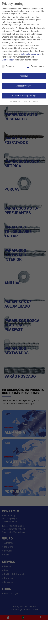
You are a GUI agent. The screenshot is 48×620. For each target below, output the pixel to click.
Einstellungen (8, 60)
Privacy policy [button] (27, 101)
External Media (35, 66)
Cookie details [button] (15, 101)
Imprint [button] (35, 101)
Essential (8, 66)
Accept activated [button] (24, 86)
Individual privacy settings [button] (24, 95)
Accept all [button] (24, 76)
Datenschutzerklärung (31, 54)
